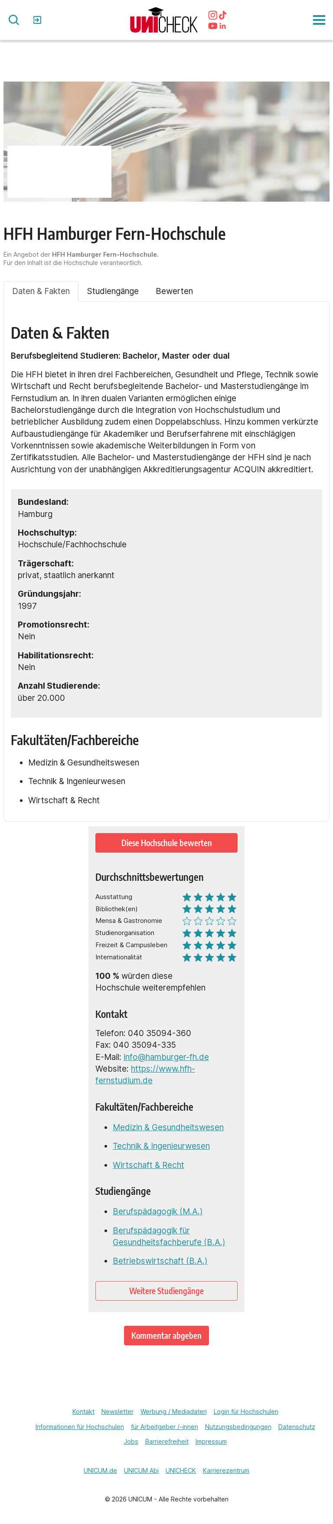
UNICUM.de (100, 1470)
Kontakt (83, 1411)
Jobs (131, 1441)
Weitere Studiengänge (166, 1291)
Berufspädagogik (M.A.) (158, 1212)
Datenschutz (296, 1426)
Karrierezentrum (226, 1470)
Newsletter (117, 1411)
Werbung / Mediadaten (173, 1411)
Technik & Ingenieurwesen (161, 1146)
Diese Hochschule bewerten (166, 843)
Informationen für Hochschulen (80, 1426)
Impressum (211, 1441)
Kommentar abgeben (166, 1336)
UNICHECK (181, 1470)
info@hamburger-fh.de (166, 1057)
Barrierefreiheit (167, 1441)
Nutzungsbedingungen (238, 1426)
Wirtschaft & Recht (148, 1165)
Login (38, 20)
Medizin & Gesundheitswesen (168, 1127)
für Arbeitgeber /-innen (164, 1426)
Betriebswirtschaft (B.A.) (160, 1261)
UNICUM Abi (141, 1470)
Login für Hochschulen (246, 1411)
